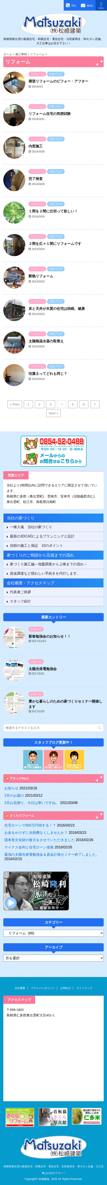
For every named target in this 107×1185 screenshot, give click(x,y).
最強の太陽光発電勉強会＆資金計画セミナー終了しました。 (51, 854)
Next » (53, 413)
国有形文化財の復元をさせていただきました (39, 840)
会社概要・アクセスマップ (30, 583)
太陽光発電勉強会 (43, 669)
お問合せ (65, 988)
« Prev (14, 404)
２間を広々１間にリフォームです (55, 244)
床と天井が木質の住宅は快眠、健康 (57, 309)
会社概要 (20, 988)
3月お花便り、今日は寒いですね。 (31, 803)
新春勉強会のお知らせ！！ (50, 636)
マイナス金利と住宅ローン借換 (29, 847)
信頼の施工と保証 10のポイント (36, 545)
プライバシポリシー (43, 988)
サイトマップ (84, 988)
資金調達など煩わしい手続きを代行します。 (45, 573)
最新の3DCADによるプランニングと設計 (42, 536)
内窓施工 (36, 146)
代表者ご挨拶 (20, 592)
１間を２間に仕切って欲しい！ (53, 211)
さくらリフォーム (22, 815)
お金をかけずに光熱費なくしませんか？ (36, 832)
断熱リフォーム (41, 276)
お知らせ (11, 788)
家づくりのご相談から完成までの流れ (40, 555)
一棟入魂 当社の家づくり (31, 527)
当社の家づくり (20, 518)
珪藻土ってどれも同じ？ (48, 373)
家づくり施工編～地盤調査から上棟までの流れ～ (48, 564)
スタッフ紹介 (20, 601)
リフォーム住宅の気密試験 (50, 114)
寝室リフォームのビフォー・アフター (58, 81)
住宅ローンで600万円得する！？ (30, 825)
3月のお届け (14, 795)
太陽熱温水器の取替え (46, 341)
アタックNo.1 (19, 778)
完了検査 (36, 179)
